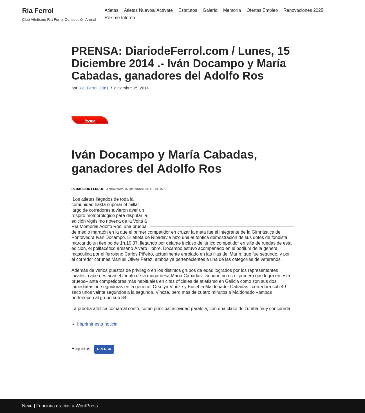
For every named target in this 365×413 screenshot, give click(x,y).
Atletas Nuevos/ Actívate (148, 10)
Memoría (232, 10)
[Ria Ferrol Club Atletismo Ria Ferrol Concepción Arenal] (59, 14)
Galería (210, 10)
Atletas (111, 10)
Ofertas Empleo (262, 10)
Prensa (89, 121)
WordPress (87, 405)
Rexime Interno (119, 17)
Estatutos (187, 10)
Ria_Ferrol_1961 (94, 88)
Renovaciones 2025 (303, 10)
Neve (27, 405)
